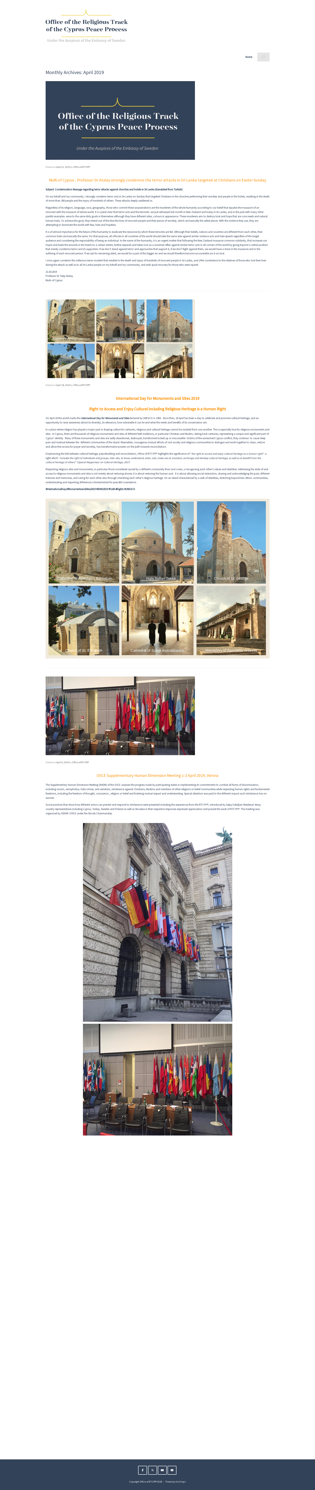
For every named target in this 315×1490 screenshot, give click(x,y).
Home (248, 57)
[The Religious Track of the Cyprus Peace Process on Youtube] (162, 1470)
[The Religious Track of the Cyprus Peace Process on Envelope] (172, 1470)
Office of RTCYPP (81, 166)
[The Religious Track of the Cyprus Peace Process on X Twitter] (152, 1470)
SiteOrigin (181, 1481)
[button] (263, 57)
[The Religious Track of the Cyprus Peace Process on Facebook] (142, 1470)
